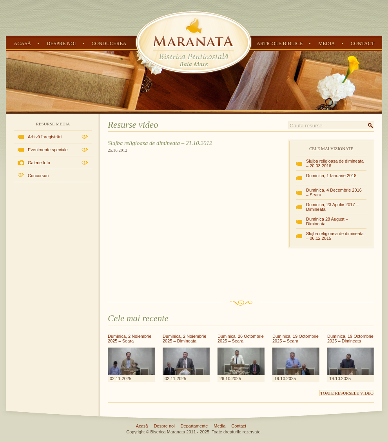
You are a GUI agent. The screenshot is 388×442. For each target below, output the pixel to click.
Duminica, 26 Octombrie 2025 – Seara (241, 338)
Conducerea (109, 43)
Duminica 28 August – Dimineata (327, 221)
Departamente (194, 426)
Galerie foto (39, 162)
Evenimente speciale (48, 149)
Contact (362, 43)
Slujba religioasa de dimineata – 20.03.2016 (335, 163)
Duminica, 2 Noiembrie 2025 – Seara (129, 338)
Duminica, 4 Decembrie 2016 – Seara (334, 192)
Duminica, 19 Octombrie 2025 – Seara (295, 338)
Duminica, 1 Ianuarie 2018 (331, 175)
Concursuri (38, 175)
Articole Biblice (280, 43)
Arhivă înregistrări (45, 136)
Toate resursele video (346, 393)
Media (326, 43)
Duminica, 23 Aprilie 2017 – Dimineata (332, 207)
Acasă (22, 43)
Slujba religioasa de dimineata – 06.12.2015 (335, 236)
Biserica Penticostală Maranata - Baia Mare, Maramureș (193, 42)
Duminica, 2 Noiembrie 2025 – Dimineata (184, 338)
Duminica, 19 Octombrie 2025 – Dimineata (350, 338)
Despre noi (61, 43)
